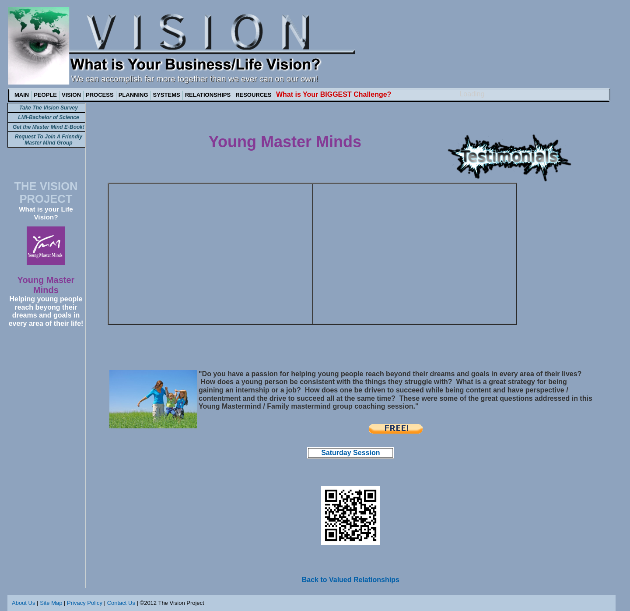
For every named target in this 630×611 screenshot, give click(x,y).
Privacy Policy (84, 603)
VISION (71, 95)
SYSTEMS (166, 95)
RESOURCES (253, 95)
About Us (23, 603)
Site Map (51, 603)
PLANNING (133, 95)
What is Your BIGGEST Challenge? (333, 94)
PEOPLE (45, 95)
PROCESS (100, 95)
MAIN (21, 95)
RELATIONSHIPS (208, 95)
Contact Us (121, 603)
